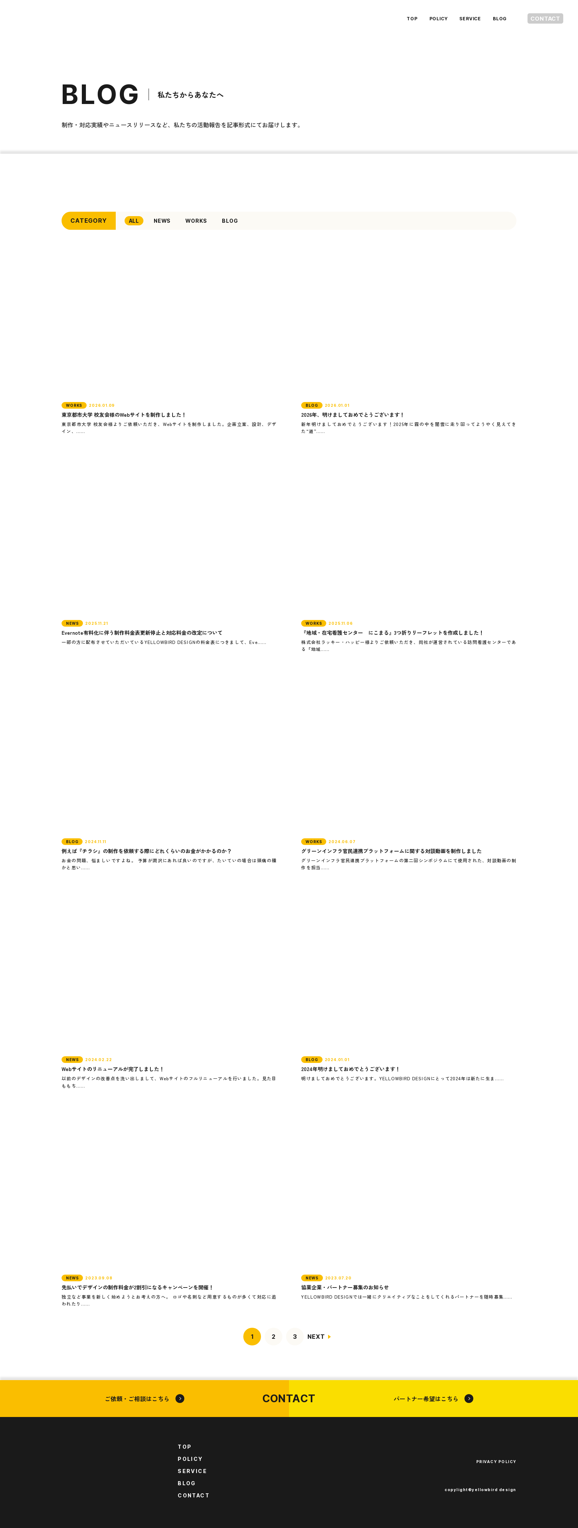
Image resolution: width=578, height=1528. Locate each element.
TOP (398, 18)
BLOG (486, 18)
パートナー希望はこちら (433, 1398)
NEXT (316, 1336)
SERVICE (456, 18)
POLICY (424, 18)
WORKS (196, 221)
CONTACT (538, 18)
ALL (134, 221)
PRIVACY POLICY (496, 1461)
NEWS (162, 221)
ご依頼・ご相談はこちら (144, 1398)
